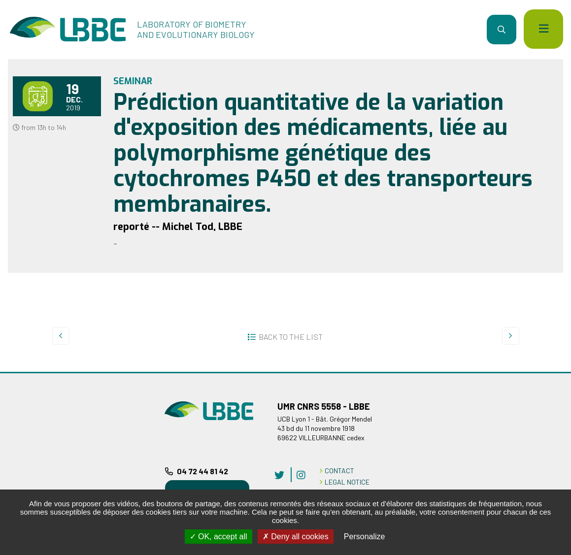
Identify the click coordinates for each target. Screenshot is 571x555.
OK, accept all (218, 536)
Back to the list (291, 336)
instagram (301, 475)
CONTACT (339, 470)
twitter (279, 475)
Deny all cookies (296, 536)
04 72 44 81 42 (202, 471)
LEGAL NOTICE (347, 482)
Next (510, 336)
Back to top (549, 372)
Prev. (60, 336)
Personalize (364, 536)
